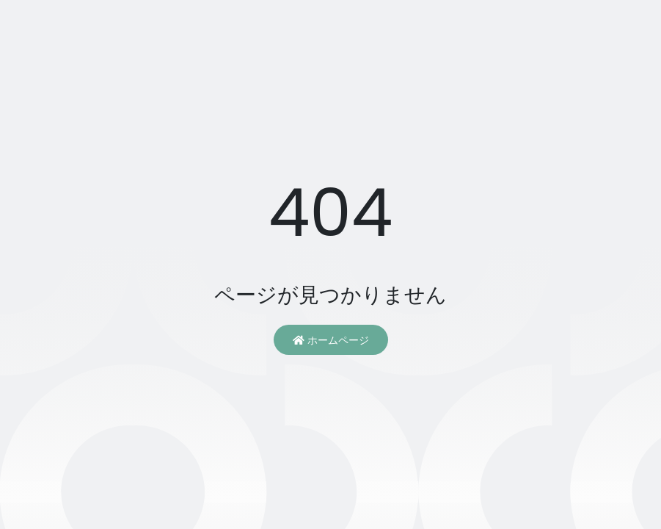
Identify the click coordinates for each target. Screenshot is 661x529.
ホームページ (331, 340)
